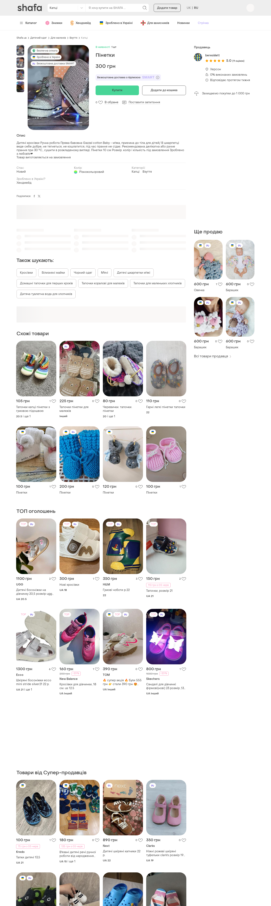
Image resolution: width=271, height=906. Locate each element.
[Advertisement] (224, 162)
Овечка (199, 290)
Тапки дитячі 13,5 (28, 857)
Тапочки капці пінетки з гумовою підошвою (33, 409)
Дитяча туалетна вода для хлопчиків (46, 294)
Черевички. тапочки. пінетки (117, 409)
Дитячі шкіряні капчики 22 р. (121, 853)
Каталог (28, 23)
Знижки (53, 23)
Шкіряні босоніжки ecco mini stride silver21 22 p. (33, 682)
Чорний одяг (83, 273)
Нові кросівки (69, 585)
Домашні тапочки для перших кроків (46, 283)
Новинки (183, 23)
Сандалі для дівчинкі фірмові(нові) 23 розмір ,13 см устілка (165, 686)
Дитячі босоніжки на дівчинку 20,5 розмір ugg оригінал (34, 592)
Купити (117, 90)
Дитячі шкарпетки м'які (133, 273)
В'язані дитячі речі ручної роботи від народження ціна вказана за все (77, 854)
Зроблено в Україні (116, 23)
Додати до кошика (164, 90)
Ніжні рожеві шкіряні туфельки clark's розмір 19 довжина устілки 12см (164, 853)
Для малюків (58, 37)
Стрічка (203, 23)
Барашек (232, 290)
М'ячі (104, 273)
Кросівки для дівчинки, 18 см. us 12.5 (77, 686)
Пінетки (21, 493)
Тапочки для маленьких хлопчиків (157, 283)
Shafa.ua (22, 37)
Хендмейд (80, 23)
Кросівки (26, 273)
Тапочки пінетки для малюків (74, 409)
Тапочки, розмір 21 (159, 591)
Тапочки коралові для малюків (103, 283)
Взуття (73, 37)
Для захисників (155, 23)
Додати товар (167, 8)
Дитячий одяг (38, 37)
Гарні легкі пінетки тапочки (165, 407)
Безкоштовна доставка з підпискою (128, 77)
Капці (84, 37)
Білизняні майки (53, 273)
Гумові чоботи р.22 (116, 590)
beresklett (212, 55)
